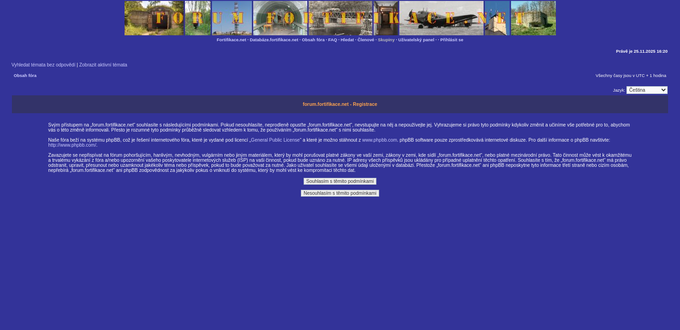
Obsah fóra (313, 39)
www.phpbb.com (379, 140)
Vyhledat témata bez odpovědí (43, 64)
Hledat (347, 39)
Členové (366, 39)
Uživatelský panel (416, 39)
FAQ (332, 39)
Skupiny (386, 39)
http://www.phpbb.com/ (72, 145)
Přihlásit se (451, 39)
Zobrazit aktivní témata (103, 64)
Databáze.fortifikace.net (274, 39)
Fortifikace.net (231, 39)
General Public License (275, 140)
